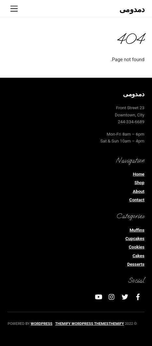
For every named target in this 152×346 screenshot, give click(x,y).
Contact (136, 199)
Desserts (135, 264)
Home (138, 174)
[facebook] (137, 296)
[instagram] (111, 296)
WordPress (42, 324)
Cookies (136, 247)
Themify (116, 324)
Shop (139, 182)
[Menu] (14, 9)
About (138, 191)
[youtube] (98, 296)
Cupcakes (134, 238)
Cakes (138, 255)
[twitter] (124, 296)
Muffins (136, 230)
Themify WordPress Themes (81, 324)
